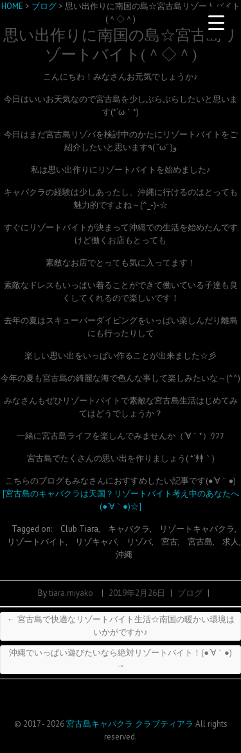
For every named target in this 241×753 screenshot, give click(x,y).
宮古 (169, 541)
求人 (230, 541)
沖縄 (124, 554)
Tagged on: (33, 528)
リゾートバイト (36, 541)
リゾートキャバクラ (197, 528)
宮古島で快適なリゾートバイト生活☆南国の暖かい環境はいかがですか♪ (121, 626)
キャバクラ (129, 528)
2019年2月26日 (137, 593)
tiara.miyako (71, 593)
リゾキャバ (96, 541)
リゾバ (139, 541)
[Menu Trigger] (216, 22)
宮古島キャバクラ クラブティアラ (129, 723)
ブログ (189, 593)
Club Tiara (79, 528)
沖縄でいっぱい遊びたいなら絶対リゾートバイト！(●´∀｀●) (120, 659)
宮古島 (200, 541)
